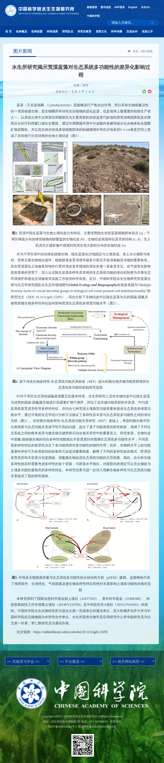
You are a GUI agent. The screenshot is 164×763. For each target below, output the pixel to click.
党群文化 (101, 31)
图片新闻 (146, 51)
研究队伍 (67, 31)
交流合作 (132, 31)
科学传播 (116, 31)
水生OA (145, 7)
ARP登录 (119, 7)
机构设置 (36, 31)
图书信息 (106, 7)
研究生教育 (84, 31)
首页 (135, 51)
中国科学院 (93, 16)
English (132, 7)
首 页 (8, 31)
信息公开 (147, 31)
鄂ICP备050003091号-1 (62, 726)
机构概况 (21, 31)
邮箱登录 (92, 7)
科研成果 (52, 31)
